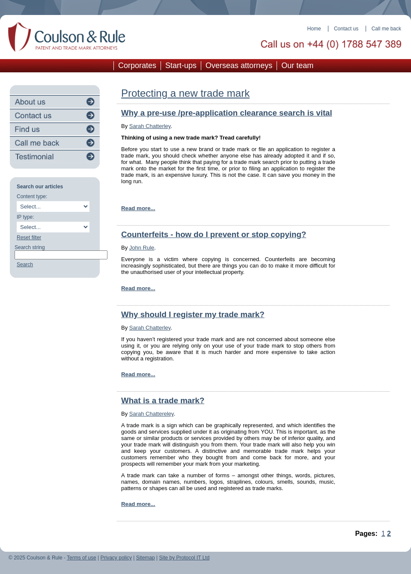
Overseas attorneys (239, 65)
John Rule (142, 247)
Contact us (346, 29)
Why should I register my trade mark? (193, 314)
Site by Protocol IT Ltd (184, 558)
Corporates (137, 65)
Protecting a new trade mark (185, 93)
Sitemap (145, 558)
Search (25, 265)
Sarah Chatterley (150, 126)
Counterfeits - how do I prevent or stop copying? (213, 234)
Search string (30, 247)
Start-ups (181, 65)
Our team (297, 65)
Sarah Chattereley (151, 413)
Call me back (386, 29)
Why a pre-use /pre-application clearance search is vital (226, 112)
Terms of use (81, 558)
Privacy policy (116, 558)
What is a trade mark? (162, 400)
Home (314, 29)
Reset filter (29, 238)
